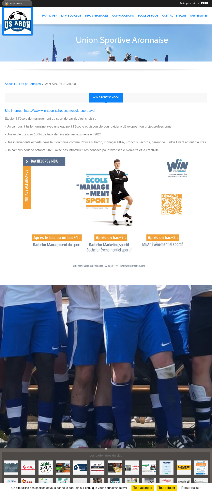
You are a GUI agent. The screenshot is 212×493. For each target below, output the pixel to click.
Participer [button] (49, 15)
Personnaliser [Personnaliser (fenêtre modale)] (191, 487)
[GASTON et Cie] (45, 467)
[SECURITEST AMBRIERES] (149, 467)
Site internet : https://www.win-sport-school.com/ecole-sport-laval (50, 110)
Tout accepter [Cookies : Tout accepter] (142, 487)
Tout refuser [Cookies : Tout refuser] (167, 487)
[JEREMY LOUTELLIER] (132, 467)
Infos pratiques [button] (96, 15)
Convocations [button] (123, 15)
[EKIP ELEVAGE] (11, 467)
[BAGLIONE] (184, 467)
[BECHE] (97, 467)
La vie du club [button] (71, 15)
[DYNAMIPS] (166, 467)
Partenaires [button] (199, 15)
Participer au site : (194, 3)
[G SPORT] (80, 467)
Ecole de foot (148, 15)
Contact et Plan (174, 15)
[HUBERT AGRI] (63, 467)
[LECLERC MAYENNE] (201, 467)
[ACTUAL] (28, 467)
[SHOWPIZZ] (115, 467)
